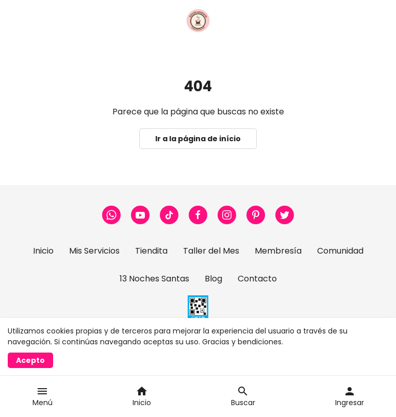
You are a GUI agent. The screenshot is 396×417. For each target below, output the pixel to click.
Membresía (278, 251)
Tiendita (151, 251)
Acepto (30, 360)
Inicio (43, 251)
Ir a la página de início (198, 139)
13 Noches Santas (154, 279)
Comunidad (340, 251)
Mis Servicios (94, 251)
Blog (213, 279)
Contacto (257, 279)
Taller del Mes (211, 251)
